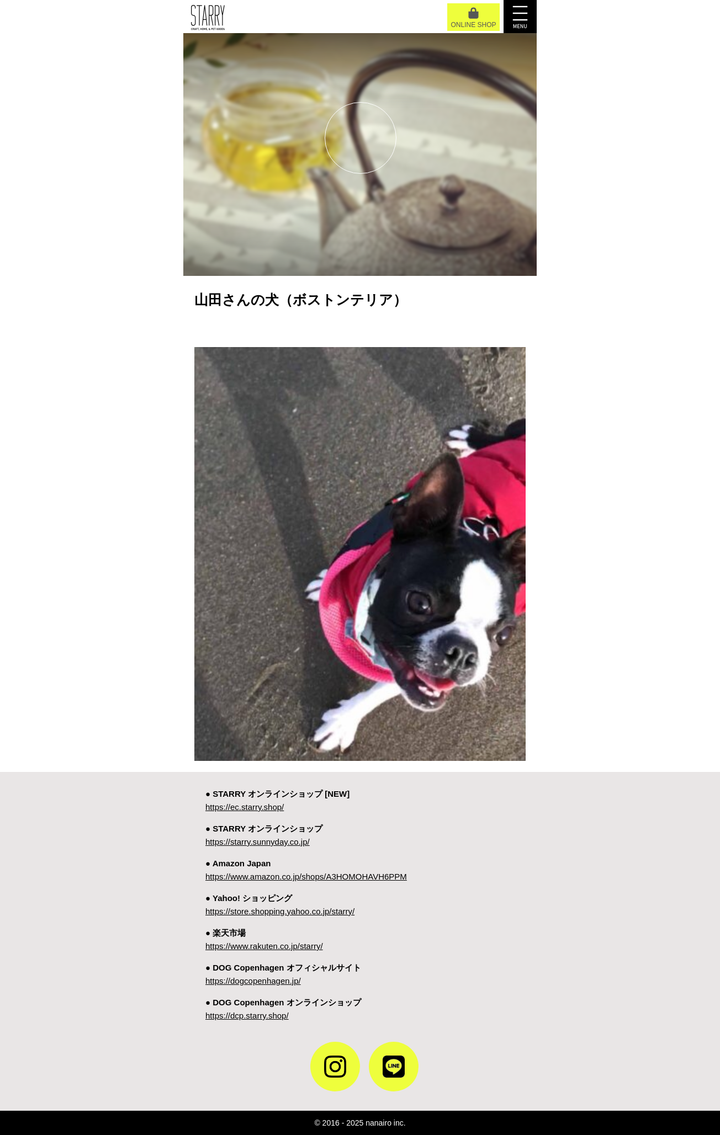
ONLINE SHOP (473, 18)
